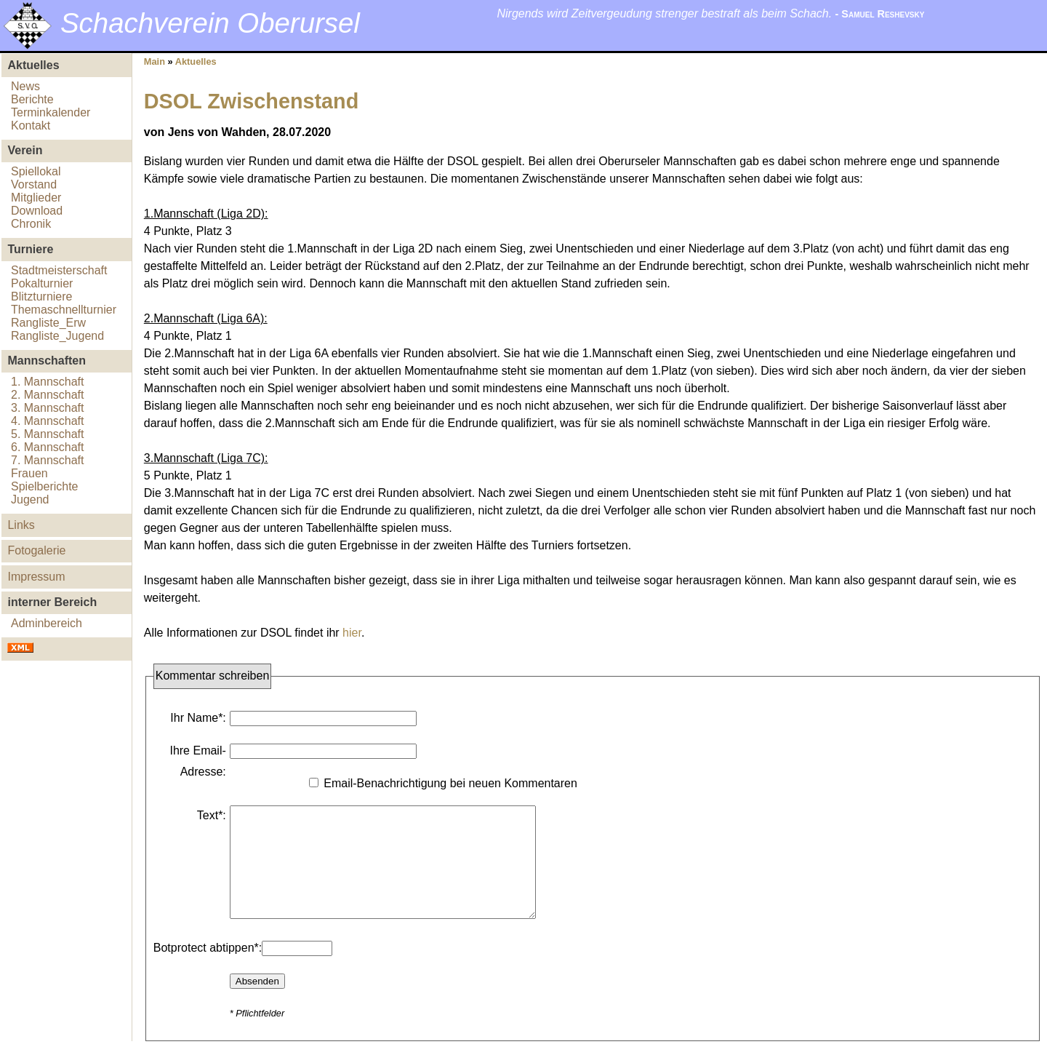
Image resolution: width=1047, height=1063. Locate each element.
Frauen (29, 473)
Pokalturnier (42, 283)
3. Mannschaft (47, 408)
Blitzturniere (41, 296)
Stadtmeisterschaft (59, 270)
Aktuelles (196, 61)
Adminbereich (46, 623)
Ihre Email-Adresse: (197, 761)
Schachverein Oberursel (210, 23)
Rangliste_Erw (48, 322)
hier (351, 632)
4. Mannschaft (47, 421)
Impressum (36, 576)
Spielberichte (45, 486)
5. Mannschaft (47, 434)
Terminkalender (50, 112)
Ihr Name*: (197, 718)
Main (154, 61)
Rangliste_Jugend (57, 336)
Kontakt (30, 125)
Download (37, 210)
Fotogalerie (36, 550)
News (25, 86)
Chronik (31, 224)
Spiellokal (35, 171)
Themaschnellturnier (63, 309)
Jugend (30, 499)
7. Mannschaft (47, 460)
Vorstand (34, 184)
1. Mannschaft (47, 381)
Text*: (211, 815)
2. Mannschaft (47, 395)
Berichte (32, 99)
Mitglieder (36, 197)
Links (20, 525)
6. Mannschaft (47, 447)
